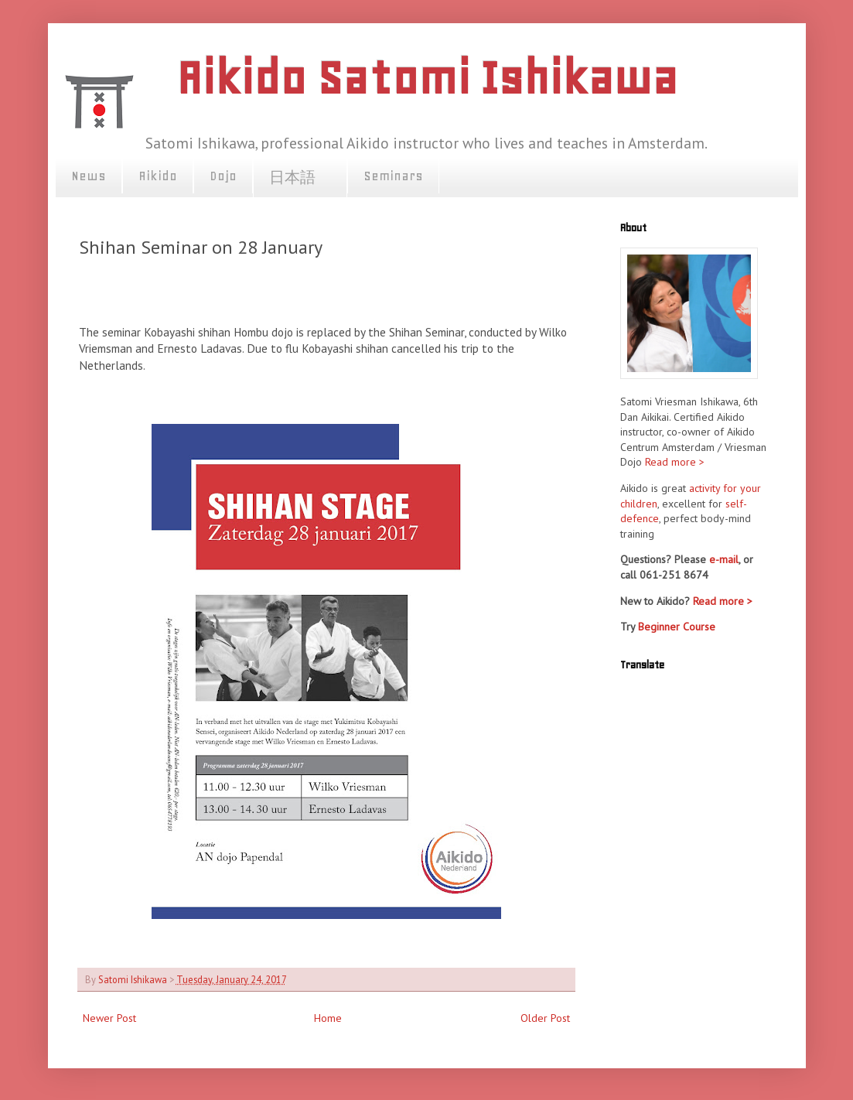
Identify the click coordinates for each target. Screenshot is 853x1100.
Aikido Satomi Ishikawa (426, 77)
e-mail (724, 559)
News (88, 175)
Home (328, 1018)
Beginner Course (676, 627)
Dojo (223, 175)
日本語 (300, 178)
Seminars (393, 175)
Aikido (157, 175)
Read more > (675, 462)
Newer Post (109, 1018)
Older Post (545, 1018)
